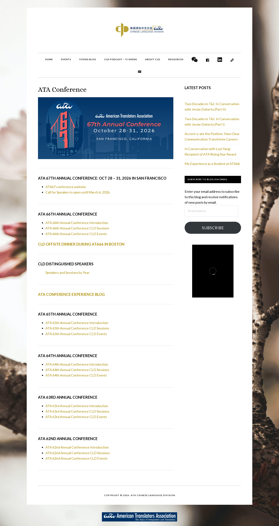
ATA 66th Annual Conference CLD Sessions (77, 228)
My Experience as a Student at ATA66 (212, 164)
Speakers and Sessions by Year (67, 272)
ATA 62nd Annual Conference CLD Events (76, 458)
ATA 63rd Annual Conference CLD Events (76, 417)
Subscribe (213, 227)
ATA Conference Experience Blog (71, 294)
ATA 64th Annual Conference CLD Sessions (77, 370)
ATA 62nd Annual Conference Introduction (77, 447)
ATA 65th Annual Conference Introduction (76, 323)
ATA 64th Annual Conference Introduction (76, 364)
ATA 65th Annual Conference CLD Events (76, 334)
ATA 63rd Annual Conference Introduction (76, 406)
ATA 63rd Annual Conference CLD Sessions (77, 411)
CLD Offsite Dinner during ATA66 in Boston (81, 244)
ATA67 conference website (65, 187)
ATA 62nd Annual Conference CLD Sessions (77, 453)
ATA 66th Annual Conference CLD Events (76, 234)
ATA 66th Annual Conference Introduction (76, 223)
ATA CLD (139, 30)
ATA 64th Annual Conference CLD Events (76, 375)
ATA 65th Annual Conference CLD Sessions (77, 328)
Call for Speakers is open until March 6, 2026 (77, 192)
